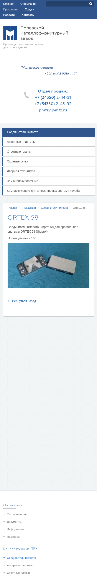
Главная (8, 4)
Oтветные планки (19, 151)
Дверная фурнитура (21, 171)
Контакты (27, 15)
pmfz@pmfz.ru (53, 110)
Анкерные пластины (21, 142)
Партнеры (13, 536)
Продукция (10, 9)
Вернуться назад (24, 301)
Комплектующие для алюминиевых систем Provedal (43, 190)
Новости (9, 15)
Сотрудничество (17, 514)
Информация (15, 529)
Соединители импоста (22, 132)
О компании (28, 4)
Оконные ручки (17, 161)
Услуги (29, 9)
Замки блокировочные (22, 181)
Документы (14, 521)
